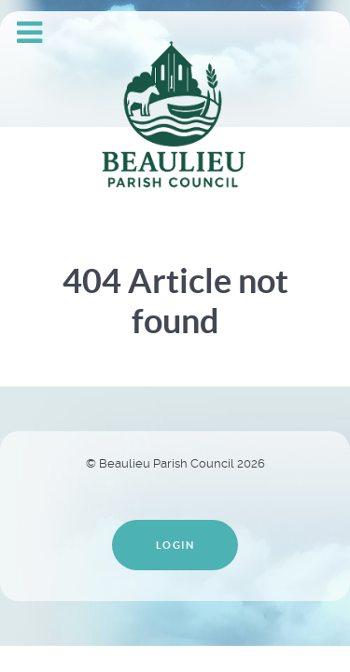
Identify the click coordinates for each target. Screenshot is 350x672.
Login (175, 545)
